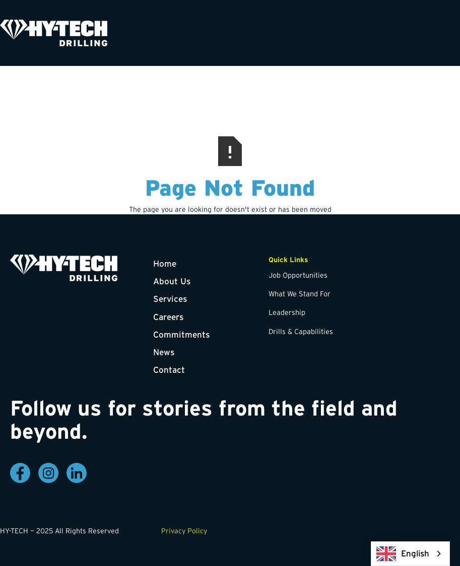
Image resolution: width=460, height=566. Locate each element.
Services (170, 298)
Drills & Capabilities (301, 332)
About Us (171, 281)
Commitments (181, 334)
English (402, 553)
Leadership (287, 312)
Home (164, 263)
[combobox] (410, 553)
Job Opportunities (298, 275)
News (163, 352)
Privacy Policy (184, 531)
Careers (168, 316)
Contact (169, 369)
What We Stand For (300, 294)
